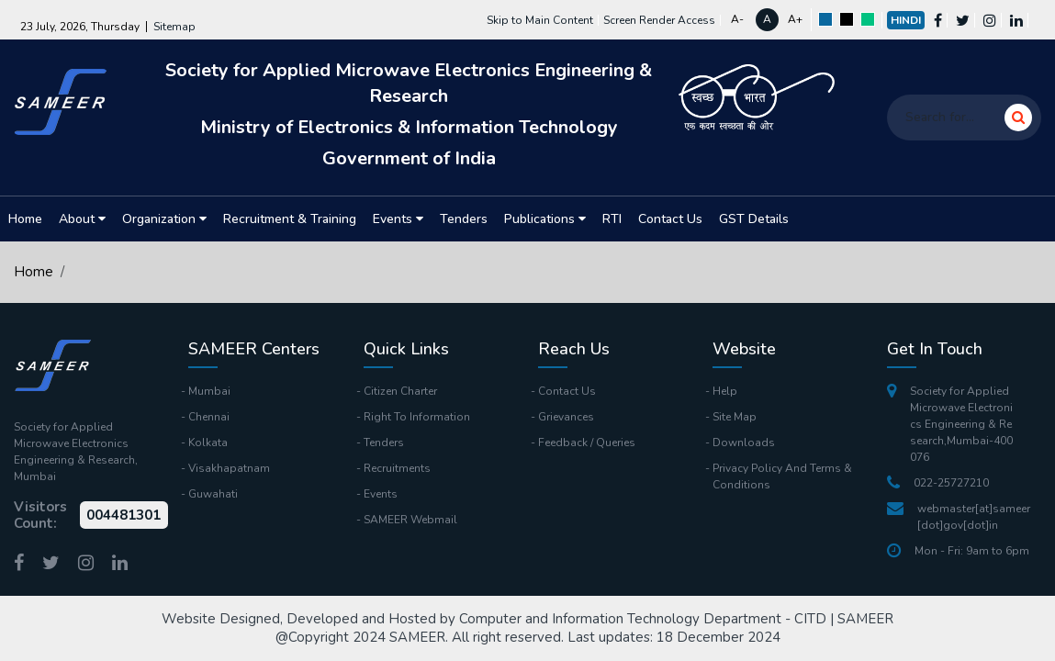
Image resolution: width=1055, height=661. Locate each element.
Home (25, 219)
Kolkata (208, 442)
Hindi (906, 20)
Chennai (209, 416)
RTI (612, 219)
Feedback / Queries (586, 442)
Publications (545, 219)
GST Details (754, 219)
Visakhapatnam (229, 468)
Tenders (464, 219)
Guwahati (213, 494)
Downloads (744, 442)
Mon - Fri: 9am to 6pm (958, 551)
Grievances (566, 416)
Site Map (735, 416)
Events (398, 219)
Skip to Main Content (540, 20)
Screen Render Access (659, 20)
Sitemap (174, 26)
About (82, 219)
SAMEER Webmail (410, 519)
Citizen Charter (400, 391)
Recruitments (397, 468)
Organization (164, 219)
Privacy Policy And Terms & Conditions (782, 476)
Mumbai (209, 391)
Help (725, 391)
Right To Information (417, 416)
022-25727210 (938, 483)
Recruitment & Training (289, 219)
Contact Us (670, 219)
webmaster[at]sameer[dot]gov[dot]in (958, 516)
